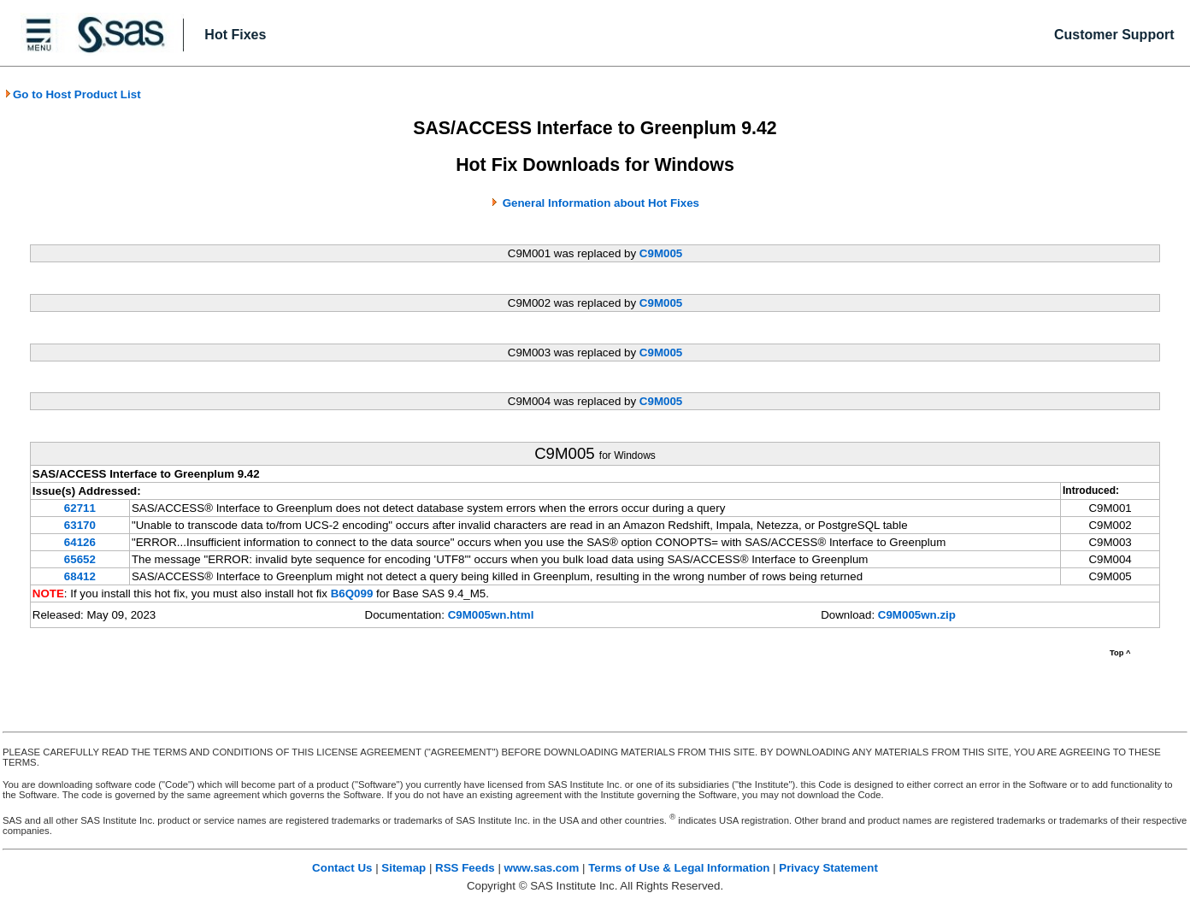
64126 (80, 542)
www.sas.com (542, 867)
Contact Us (342, 867)
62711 (80, 508)
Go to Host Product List (72, 94)
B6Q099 (352, 593)
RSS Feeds (465, 867)
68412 (80, 576)
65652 (80, 559)
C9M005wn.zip (917, 614)
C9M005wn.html (491, 614)
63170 (80, 525)
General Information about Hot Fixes (601, 203)
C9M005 (660, 253)
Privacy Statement (828, 867)
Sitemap (403, 867)
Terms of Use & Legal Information (678, 867)
